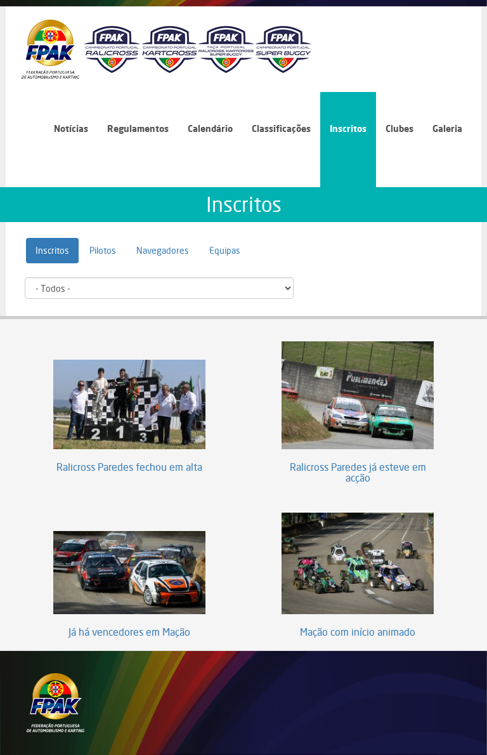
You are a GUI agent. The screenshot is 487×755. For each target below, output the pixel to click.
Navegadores (162, 250)
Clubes (399, 128)
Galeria (447, 128)
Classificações (281, 128)
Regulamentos (138, 128)
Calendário (210, 128)
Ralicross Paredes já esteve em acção (358, 473)
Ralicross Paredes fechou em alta (129, 467)
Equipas (224, 250)
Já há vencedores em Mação (129, 632)
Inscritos (348, 128)
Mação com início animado (357, 632)
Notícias (71, 128)
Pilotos (102, 250)
